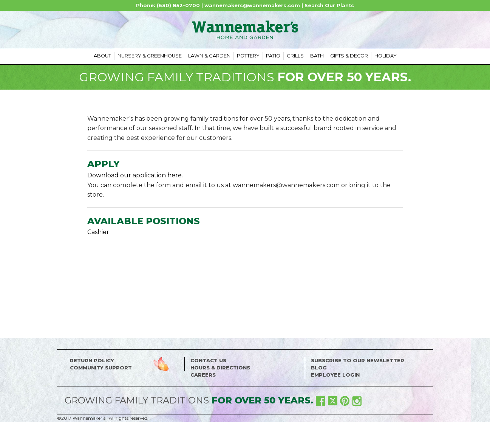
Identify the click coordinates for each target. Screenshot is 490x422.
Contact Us (208, 360)
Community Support (101, 368)
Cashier (98, 232)
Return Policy (92, 360)
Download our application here (134, 175)
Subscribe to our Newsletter (357, 360)
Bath (317, 56)
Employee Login (335, 375)
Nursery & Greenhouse (149, 56)
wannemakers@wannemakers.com (252, 5)
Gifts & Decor (349, 56)
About (102, 56)
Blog (319, 368)
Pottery (248, 56)
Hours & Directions (220, 368)
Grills (295, 56)
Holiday (385, 56)
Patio (273, 56)
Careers (203, 375)
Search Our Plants (329, 5)
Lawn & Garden (209, 56)
